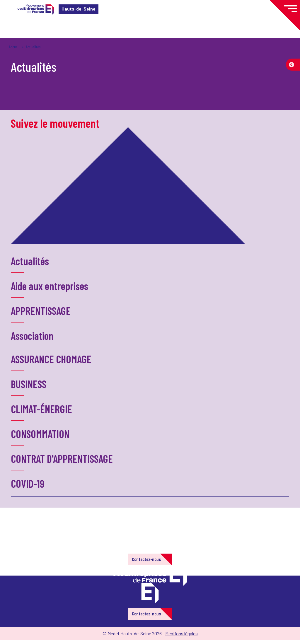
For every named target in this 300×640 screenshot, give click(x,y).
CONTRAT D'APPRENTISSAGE (62, 458)
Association (32, 335)
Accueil (14, 46)
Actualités (30, 261)
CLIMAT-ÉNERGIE (41, 408)
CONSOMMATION (40, 433)
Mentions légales (181, 633)
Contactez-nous (146, 559)
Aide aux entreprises (49, 285)
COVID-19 (27, 483)
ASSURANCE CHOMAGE (51, 359)
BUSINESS (28, 384)
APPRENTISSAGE (41, 310)
